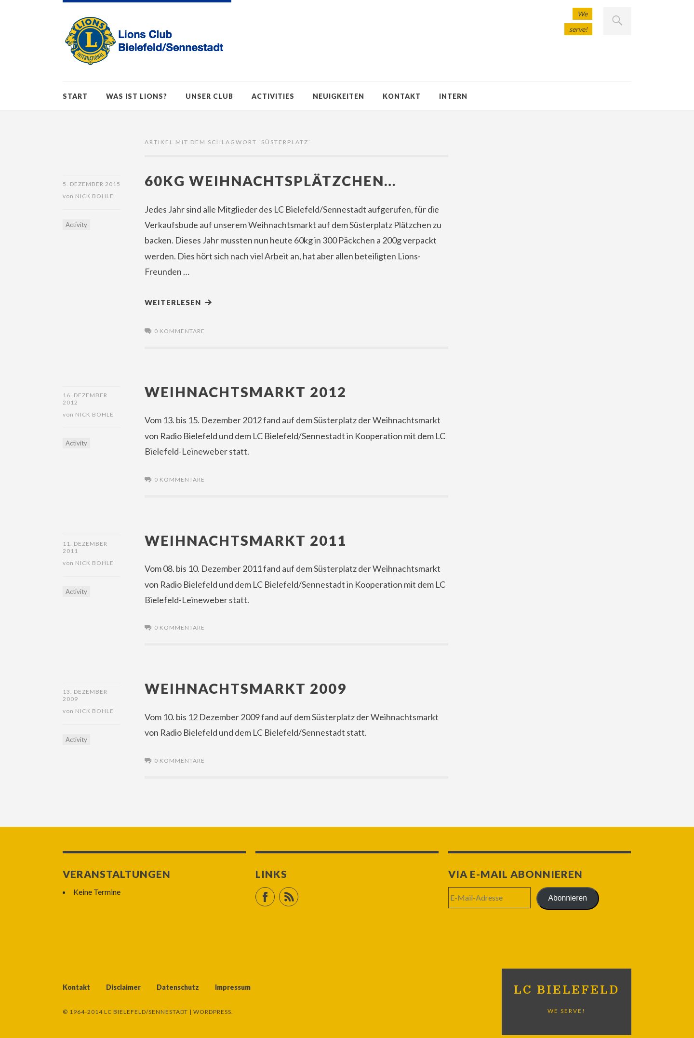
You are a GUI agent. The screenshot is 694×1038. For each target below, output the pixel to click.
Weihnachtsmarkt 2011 (246, 540)
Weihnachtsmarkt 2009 (246, 688)
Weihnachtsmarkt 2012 (246, 391)
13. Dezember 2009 (85, 695)
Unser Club (209, 96)
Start (75, 96)
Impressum (233, 987)
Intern (453, 96)
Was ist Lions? (136, 96)
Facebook (274, 893)
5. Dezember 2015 (91, 184)
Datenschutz (178, 987)
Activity (76, 225)
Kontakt (402, 96)
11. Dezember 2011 (85, 547)
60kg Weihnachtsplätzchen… (270, 180)
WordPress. (213, 1011)
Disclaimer (123, 987)
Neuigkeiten (338, 96)
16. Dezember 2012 (85, 398)
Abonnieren (567, 898)
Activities (273, 96)
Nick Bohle (94, 196)
